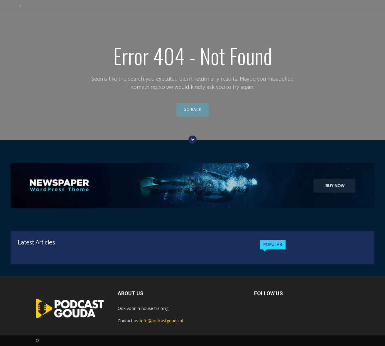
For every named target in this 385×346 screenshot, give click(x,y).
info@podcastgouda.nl (161, 320)
